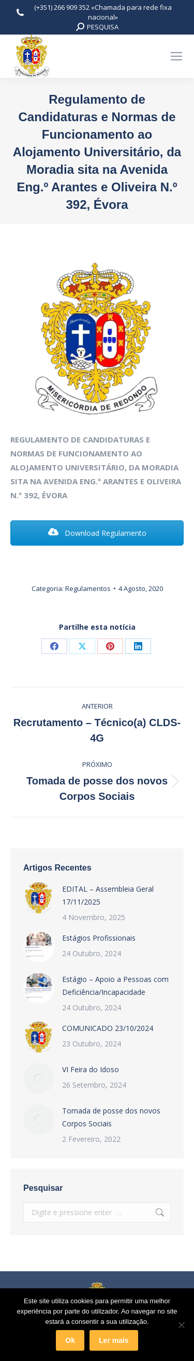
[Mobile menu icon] (176, 56)
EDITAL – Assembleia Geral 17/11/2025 (108, 895)
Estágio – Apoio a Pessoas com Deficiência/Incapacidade (115, 985)
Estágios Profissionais (99, 938)
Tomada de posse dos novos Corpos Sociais (111, 1117)
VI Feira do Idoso (90, 1069)
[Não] (181, 1325)
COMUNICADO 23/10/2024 (107, 1028)
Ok (70, 1340)
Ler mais (114, 1340)
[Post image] (38, 897)
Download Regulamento (97, 533)
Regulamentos (88, 588)
